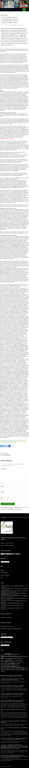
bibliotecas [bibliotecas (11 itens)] (17, 656)
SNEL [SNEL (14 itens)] (23, 669)
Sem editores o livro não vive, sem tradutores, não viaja (12, 600)
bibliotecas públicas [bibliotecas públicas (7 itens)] (24, 656)
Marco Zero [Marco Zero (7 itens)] (19, 666)
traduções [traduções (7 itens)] (3, 671)
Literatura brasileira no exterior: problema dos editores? (12, 585)
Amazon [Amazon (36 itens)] (8, 654)
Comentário (3, 469)
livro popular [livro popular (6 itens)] (17, 664)
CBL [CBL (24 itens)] (2, 658)
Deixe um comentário (19, 24)
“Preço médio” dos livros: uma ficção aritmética (10, 605)
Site (1, 497)
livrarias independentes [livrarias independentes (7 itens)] (5, 664)
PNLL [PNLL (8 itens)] (2, 669)
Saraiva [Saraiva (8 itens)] (19, 669)
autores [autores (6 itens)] (18, 654)
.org (1, 577)
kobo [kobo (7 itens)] (15, 663)
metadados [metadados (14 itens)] (18, 668)
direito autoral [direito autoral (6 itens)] (3, 660)
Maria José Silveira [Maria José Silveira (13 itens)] (6, 668)
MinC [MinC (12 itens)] (23, 668)
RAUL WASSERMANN (14, 454)
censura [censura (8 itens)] (5, 658)
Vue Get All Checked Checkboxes (6, 440)
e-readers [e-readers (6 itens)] (13, 660)
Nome (2, 486)
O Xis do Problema (6, 9)
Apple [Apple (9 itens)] (15, 654)
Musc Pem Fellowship (20, 441)
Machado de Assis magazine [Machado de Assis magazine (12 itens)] (8, 666)
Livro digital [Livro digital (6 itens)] (12, 664)
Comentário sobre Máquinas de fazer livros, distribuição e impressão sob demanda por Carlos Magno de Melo (13, 686)
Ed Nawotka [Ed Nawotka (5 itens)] (17, 660)
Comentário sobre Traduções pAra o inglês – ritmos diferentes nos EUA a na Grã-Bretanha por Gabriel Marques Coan (14, 739)
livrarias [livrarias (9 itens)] (18, 663)
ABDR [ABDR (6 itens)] (3, 654)
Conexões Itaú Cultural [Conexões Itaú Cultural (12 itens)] (14, 658)
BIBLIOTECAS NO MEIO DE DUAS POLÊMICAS (11, 603)
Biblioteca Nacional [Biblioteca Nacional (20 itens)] (7, 656)
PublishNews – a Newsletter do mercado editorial (11, 628)
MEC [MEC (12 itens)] (13, 668)
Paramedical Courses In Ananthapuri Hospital (8, 441)
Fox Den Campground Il (12, 442)
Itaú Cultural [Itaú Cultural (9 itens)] (8, 663)
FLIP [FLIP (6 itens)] (10, 661)
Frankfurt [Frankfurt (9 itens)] (13, 661)
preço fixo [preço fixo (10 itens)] (5, 669)
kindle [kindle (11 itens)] (12, 663)
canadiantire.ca (3, 144)
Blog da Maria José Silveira (6, 617)
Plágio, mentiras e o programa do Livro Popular (10, 607)
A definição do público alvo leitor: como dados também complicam (14, 588)
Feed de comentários (5, 575)
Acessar (2, 570)
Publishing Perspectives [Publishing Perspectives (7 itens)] (13, 669)
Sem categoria (4, 15)
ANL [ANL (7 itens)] (13, 654)
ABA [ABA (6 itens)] (1, 654)
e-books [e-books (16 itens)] (8, 660)
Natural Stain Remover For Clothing (18, 440)
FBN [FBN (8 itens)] (20, 660)
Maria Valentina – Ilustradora (7, 626)
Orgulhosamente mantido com (6, 766)
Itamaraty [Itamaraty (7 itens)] (3, 663)
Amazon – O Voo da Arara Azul (7, 543)
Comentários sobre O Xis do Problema (12, 675)
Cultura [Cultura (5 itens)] (22, 658)
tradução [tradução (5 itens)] (26, 669)
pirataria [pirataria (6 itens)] (26, 667)
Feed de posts (4, 572)
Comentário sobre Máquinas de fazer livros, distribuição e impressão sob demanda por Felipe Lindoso (13, 679)
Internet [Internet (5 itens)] (22, 661)
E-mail (2, 492)
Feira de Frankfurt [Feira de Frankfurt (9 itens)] (5, 661)
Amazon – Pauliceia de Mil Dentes (8, 545)
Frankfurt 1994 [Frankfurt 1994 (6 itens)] (18, 661)
